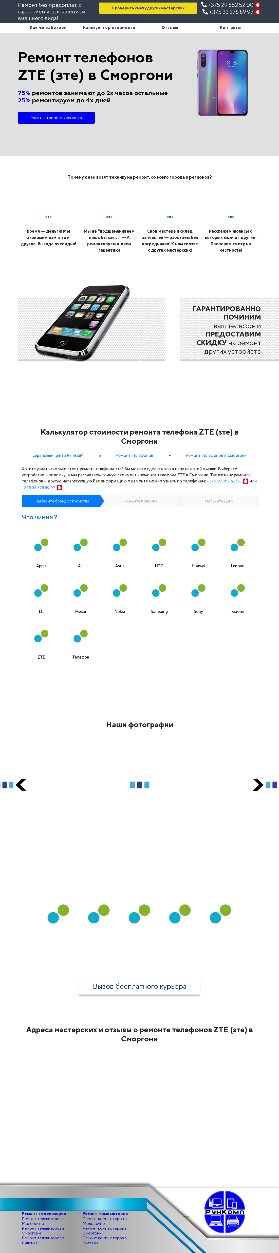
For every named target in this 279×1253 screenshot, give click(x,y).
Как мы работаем (48, 27)
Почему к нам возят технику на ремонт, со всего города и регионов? (139, 177)
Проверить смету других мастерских (148, 8)
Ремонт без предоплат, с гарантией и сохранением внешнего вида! (51, 12)
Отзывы (170, 27)
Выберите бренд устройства (62, 501)
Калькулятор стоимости (109, 27)
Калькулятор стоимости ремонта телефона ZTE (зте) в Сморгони (139, 436)
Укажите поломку (140, 501)
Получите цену (219, 501)
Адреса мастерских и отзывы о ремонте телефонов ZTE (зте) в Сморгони (139, 1034)
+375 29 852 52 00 (231, 5)
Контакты (230, 27)
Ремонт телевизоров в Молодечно (43, 1221)
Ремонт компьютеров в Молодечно (105, 1221)
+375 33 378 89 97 (231, 12)
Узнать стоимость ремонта (56, 117)
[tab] (41, 547)
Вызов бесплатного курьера (140, 986)
